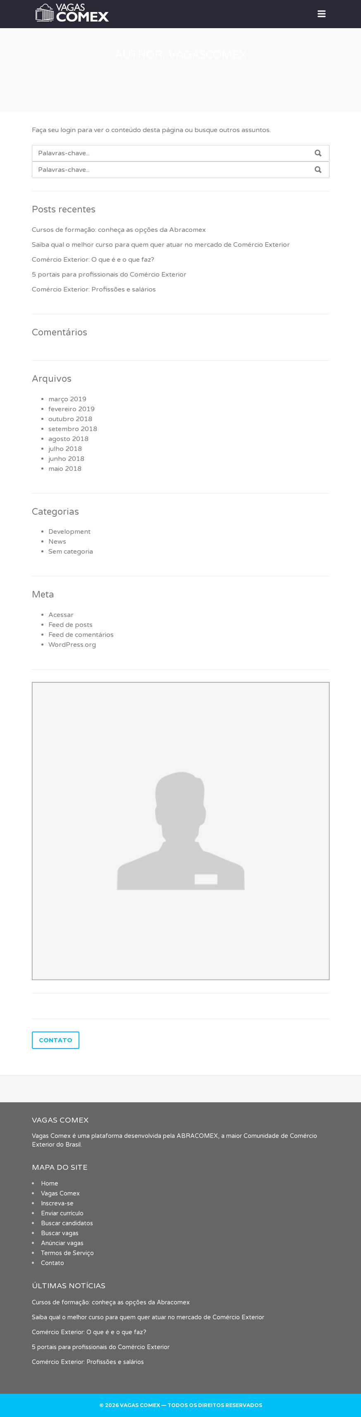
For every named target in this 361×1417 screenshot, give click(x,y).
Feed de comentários (81, 635)
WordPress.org (72, 645)
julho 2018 (65, 449)
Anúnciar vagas (62, 1243)
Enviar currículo (62, 1213)
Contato (52, 1263)
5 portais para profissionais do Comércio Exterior (109, 274)
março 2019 (67, 399)
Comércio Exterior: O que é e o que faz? (93, 259)
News (57, 541)
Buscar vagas (60, 1233)
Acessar (61, 615)
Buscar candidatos (67, 1223)
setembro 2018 (72, 429)
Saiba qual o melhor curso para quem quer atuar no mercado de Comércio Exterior (161, 245)
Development (69, 532)
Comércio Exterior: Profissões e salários (94, 289)
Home (49, 1183)
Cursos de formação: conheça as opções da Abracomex (119, 230)
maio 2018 (64, 469)
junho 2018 (66, 459)
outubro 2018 (70, 419)
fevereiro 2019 (71, 409)
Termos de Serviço (67, 1253)
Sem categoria (70, 551)
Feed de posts (70, 625)
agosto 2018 (68, 439)
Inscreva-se (57, 1203)
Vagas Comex (60, 1193)
